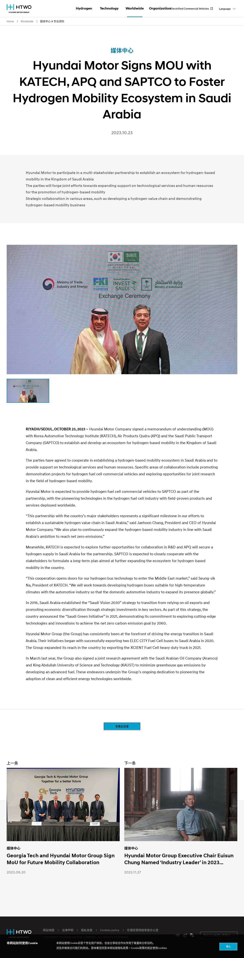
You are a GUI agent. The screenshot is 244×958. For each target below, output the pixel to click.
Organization (160, 8)
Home (10, 21)
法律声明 (67, 930)
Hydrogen (84, 8)
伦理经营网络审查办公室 (142, 930)
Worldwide (135, 8)
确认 (228, 946)
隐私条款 (86, 930)
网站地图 (48, 930)
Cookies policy (109, 930)
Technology (109, 8)
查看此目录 (122, 726)
